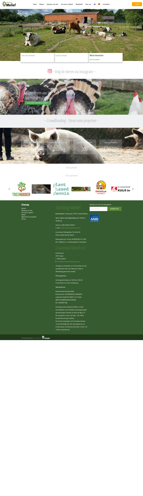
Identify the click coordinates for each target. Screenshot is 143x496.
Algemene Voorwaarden (28, 217)
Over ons (88, 4)
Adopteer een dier (52, 4)
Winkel (23, 215)
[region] (71, 35)
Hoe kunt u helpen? (67, 4)
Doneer (137, 4)
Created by (42, 338)
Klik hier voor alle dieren (37, 103)
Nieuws (41, 4)
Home (35, 4)
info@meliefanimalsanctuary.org (70, 228)
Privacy (23, 219)
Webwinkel (79, 4)
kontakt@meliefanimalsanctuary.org (68, 262)
